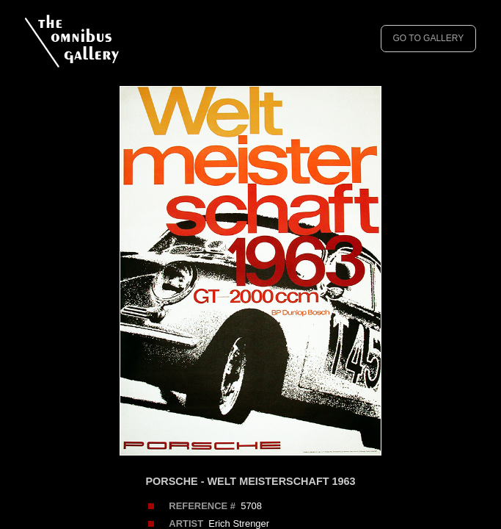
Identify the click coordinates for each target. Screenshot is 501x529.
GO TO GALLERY (428, 38)
